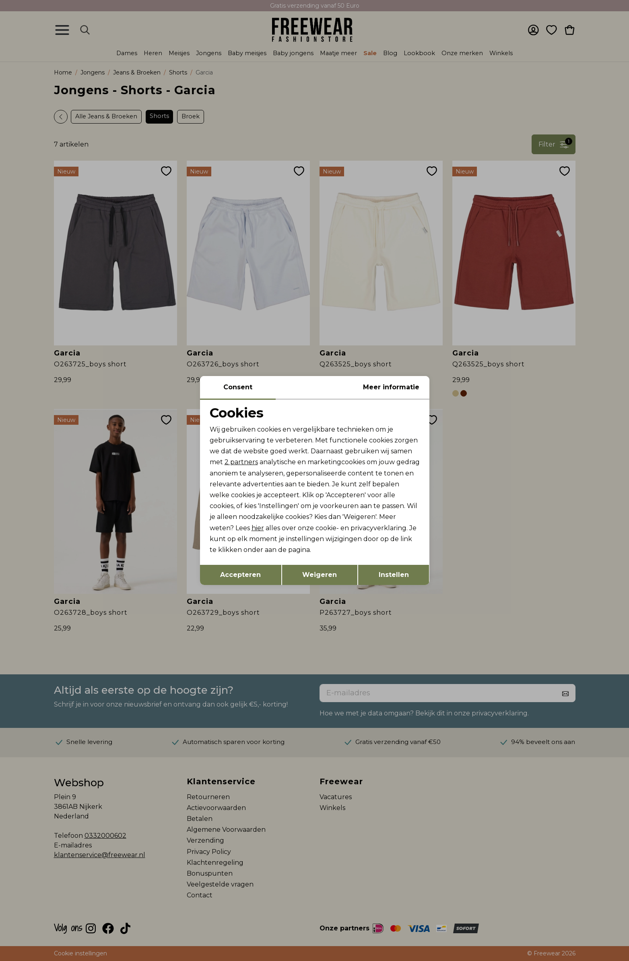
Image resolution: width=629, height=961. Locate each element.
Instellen (394, 575)
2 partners (241, 462)
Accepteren (240, 575)
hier (258, 528)
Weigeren (319, 575)
